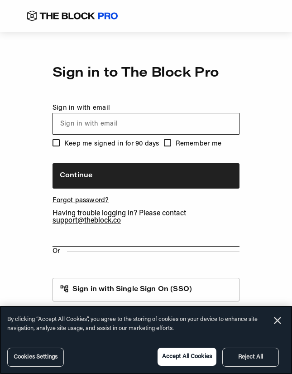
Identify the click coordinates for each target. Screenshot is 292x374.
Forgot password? (81, 200)
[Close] (277, 320)
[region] (146, 340)
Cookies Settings (35, 357)
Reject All (250, 357)
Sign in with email (146, 120)
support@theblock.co (87, 220)
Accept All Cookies (187, 356)
